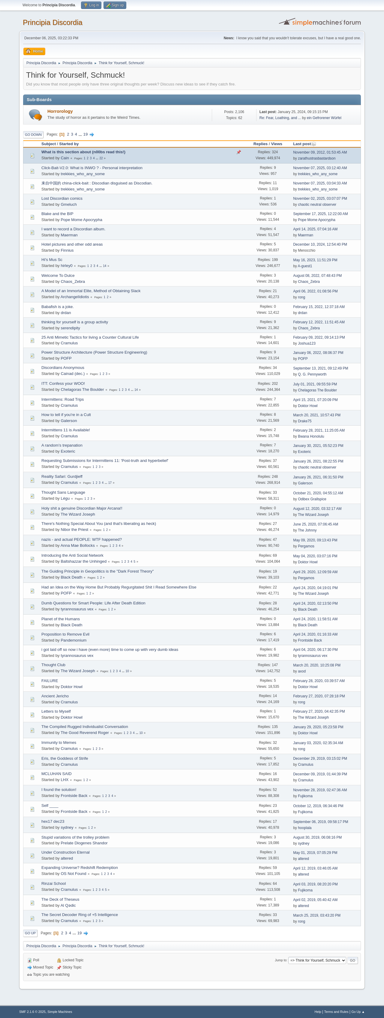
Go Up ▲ (358, 1012)
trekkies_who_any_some (83, 174)
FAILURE (49, 680)
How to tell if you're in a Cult (66, 414)
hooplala (304, 828)
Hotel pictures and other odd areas (72, 244)
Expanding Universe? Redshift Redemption (79, 867)
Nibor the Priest (74, 529)
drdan (66, 312)
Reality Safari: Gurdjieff (61, 476)
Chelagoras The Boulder (82, 389)
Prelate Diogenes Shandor (84, 843)
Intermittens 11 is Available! (65, 430)
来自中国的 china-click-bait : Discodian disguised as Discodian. (96, 183)
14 (104, 266)
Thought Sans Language (63, 492)
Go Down (33, 134)
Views (276, 144)
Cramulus (69, 343)
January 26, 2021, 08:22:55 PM (318, 461)
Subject (48, 144)
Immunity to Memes (58, 742)
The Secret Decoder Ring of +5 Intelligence (79, 914)
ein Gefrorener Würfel (324, 118)
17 (110, 482)
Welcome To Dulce (58, 275)
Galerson (69, 420)
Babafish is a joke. (57, 306)
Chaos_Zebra (73, 281)
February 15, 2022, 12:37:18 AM (319, 307)
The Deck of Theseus (60, 899)
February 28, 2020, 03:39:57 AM (319, 681)
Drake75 (304, 421)
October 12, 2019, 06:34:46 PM (318, 806)
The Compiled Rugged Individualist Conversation (84, 726)
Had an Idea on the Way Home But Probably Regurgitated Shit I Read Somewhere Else (118, 587)
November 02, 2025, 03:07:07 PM (320, 198)
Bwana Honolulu (311, 436)
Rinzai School (53, 883)
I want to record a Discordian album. (73, 229)
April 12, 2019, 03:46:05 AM (315, 868)
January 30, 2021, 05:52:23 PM (318, 446)
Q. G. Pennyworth (312, 374)
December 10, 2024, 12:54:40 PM (320, 244)
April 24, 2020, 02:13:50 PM (315, 603)
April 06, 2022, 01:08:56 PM (315, 291)
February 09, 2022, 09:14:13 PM (319, 337)
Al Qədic (68, 905)
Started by (69, 144)
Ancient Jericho (55, 696)
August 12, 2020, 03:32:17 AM (317, 509)
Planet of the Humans (60, 619)
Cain (65, 158)
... (81, 134)
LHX (64, 779)
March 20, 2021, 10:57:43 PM (316, 415)
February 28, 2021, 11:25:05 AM (319, 430)
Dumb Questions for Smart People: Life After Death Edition (93, 603)
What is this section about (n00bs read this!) (83, 152)
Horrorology (60, 111)
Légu (65, 498)
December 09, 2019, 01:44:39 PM (320, 774)
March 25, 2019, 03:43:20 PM (316, 915)
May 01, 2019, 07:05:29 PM (315, 853)
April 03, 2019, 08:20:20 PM (315, 884)
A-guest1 (305, 266)
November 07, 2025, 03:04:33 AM (320, 183)
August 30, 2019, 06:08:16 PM (317, 837)
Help (318, 1012)
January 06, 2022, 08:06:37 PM (318, 353)
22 (101, 158)
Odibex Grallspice (312, 499)
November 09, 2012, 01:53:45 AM (320, 152)
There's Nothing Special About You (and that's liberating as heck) (98, 523)
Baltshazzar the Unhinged (83, 561)
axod (302, 671)
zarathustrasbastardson (316, 158)
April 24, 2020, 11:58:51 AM (315, 619)
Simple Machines (59, 1012)
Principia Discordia (52, 22)
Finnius (67, 250)
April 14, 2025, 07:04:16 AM (315, 229)
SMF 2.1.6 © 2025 (32, 1012)
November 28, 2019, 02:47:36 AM (320, 790)
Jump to (280, 960)
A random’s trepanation (61, 445)
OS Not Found (73, 873)
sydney (67, 827)
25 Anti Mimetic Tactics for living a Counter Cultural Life (90, 337)
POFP (66, 358)
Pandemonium (73, 640)
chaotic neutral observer (317, 204)
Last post (304, 144)
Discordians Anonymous (62, 367)
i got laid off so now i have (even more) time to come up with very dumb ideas (109, 649)
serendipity (70, 328)
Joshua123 (307, 343)
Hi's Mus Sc (51, 259)
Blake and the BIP (57, 213)
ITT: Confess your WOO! (63, 383)
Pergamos (306, 546)
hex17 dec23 (52, 821)
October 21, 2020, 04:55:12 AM (318, 493)
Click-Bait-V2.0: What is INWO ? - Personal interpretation (91, 168)
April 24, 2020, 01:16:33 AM (315, 634)
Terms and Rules (336, 1012)
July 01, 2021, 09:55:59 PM (315, 384)
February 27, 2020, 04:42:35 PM (319, 711)
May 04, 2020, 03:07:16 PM (315, 556)
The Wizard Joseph (78, 514)
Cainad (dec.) (73, 373)
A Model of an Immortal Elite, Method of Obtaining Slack (90, 291)
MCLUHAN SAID (56, 773)
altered (67, 858)
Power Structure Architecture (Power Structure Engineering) (94, 352)
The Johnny (307, 530)
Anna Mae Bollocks (78, 545)
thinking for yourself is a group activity (74, 322)
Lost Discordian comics (61, 198)
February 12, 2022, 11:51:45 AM (319, 322)
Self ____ (49, 805)
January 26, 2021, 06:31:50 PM (318, 477)
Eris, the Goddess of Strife (64, 758)
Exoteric (68, 451)
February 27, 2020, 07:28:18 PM (319, 696)
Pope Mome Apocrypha (81, 219)
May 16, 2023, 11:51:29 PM (315, 260)
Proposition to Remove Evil (65, 634)
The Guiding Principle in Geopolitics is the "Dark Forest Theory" (97, 571)
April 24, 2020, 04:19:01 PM (315, 588)
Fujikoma (305, 796)
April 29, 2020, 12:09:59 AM (315, 572)
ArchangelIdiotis (75, 297)
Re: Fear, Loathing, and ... (280, 118)
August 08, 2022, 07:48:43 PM (317, 276)
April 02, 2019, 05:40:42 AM (315, 900)
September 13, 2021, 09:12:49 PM (320, 368)
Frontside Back (310, 640)
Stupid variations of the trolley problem (75, 837)
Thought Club (53, 665)
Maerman (69, 235)
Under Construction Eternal (65, 852)
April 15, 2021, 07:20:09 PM (315, 400)
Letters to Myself (56, 711)
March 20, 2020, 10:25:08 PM (316, 665)
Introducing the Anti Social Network (72, 555)
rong (301, 297)
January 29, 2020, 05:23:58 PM (318, 727)
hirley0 (66, 265)
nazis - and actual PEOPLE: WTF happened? (81, 539)
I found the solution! (58, 789)
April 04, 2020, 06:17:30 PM (315, 650)
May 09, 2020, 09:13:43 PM (315, 540)
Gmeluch (68, 204)
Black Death (71, 577)
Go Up (30, 933)
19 (85, 134)
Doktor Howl (307, 406)
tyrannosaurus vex (77, 609)
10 (127, 671)
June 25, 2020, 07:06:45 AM (315, 524)
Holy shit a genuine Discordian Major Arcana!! (81, 508)
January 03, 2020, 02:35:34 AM (318, 743)
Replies (261, 144)
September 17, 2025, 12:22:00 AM (320, 214)
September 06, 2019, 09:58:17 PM (320, 822)
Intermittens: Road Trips (62, 399)
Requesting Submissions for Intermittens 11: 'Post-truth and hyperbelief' (104, 460)
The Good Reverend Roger (85, 732)
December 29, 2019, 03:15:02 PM (320, 758)
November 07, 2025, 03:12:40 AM (320, 168)
